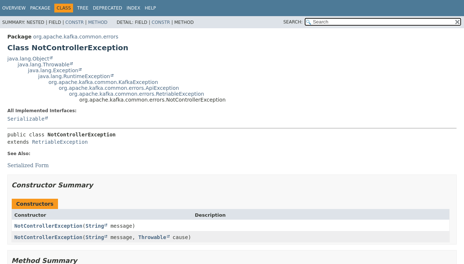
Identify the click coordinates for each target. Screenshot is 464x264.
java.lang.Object (28, 59)
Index (134, 8)
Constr (74, 22)
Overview (14, 8)
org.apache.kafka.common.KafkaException (103, 82)
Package (40, 8)
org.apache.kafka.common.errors (75, 37)
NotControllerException (48, 226)
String (95, 226)
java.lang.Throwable (43, 64)
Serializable (25, 119)
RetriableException (60, 142)
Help (150, 8)
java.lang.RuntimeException (74, 76)
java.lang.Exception (53, 70)
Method (98, 22)
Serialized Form (28, 165)
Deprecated (107, 8)
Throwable (152, 237)
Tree (82, 8)
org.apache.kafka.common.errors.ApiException (119, 88)
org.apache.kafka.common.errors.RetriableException (136, 94)
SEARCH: (293, 22)
